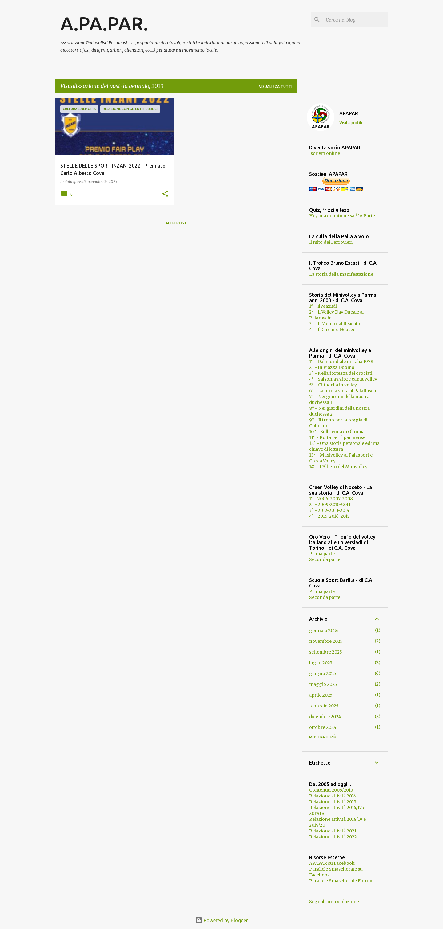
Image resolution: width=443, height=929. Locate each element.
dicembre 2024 (325, 716)
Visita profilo (351, 122)
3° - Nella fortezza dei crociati (340, 373)
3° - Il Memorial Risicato (334, 323)
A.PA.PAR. (104, 23)
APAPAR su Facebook (332, 863)
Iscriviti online (324, 153)
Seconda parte (324, 559)
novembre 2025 (326, 641)
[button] (165, 194)
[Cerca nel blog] (355, 19)
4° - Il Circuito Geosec (332, 329)
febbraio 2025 (324, 706)
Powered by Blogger (221, 920)
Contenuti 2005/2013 (331, 790)
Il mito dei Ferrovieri (331, 242)
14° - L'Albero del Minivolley (338, 466)
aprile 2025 (321, 695)
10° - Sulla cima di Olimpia (337, 431)
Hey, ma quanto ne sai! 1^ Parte (342, 216)
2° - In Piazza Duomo (331, 367)
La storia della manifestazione (341, 274)
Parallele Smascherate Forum (340, 881)
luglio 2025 (321, 663)
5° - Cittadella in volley (333, 385)
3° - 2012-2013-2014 (329, 510)
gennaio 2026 (324, 630)
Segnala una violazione (334, 901)
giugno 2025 (322, 673)
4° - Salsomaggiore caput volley (343, 379)
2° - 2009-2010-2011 (330, 504)
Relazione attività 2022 (333, 837)
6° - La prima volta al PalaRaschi (343, 390)
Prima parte (322, 553)
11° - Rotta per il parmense (337, 437)
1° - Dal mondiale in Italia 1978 (341, 361)
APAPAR (348, 113)
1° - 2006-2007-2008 (331, 498)
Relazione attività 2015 (333, 801)
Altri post (176, 223)
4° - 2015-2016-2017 (329, 516)
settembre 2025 (325, 652)
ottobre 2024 (323, 727)
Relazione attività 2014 (332, 796)
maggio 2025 (323, 684)
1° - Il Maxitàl (323, 306)
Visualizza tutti (275, 87)
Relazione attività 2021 (333, 831)
